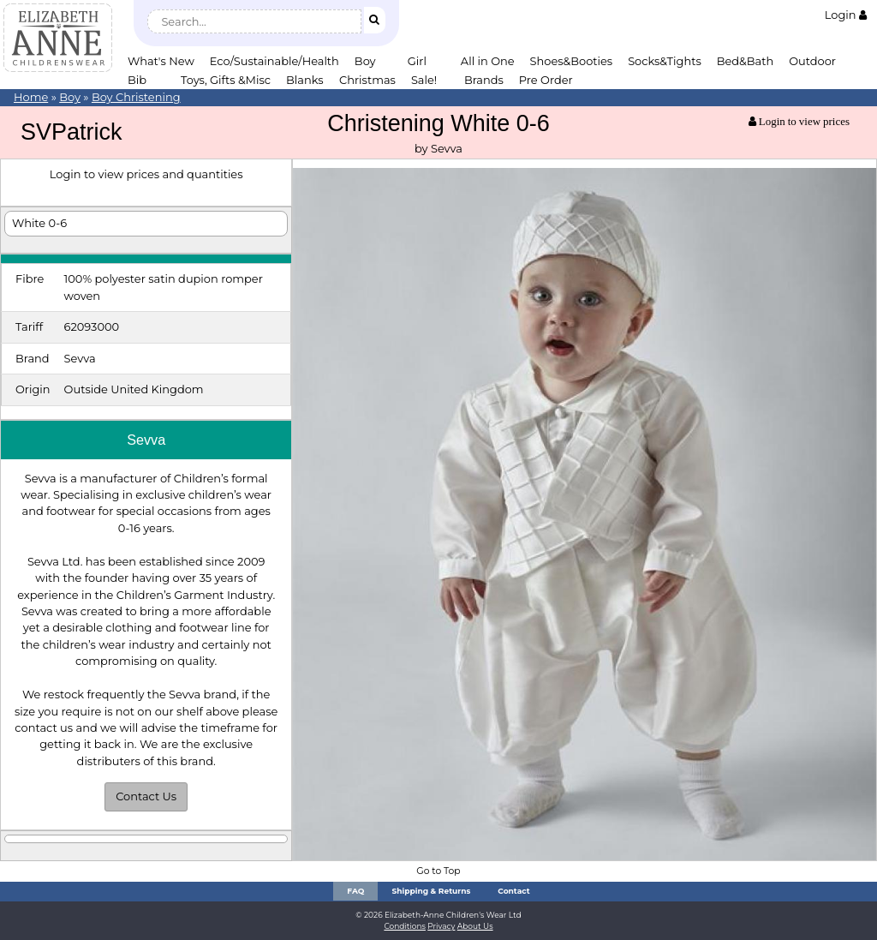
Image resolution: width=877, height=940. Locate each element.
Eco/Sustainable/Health (274, 61)
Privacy (441, 926)
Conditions (405, 926)
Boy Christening (136, 97)
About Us (475, 926)
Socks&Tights (664, 61)
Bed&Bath (745, 61)
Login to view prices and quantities (146, 174)
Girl (417, 61)
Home (31, 97)
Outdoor (812, 61)
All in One (488, 61)
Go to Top (438, 871)
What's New (161, 61)
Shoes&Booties (571, 61)
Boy (365, 61)
